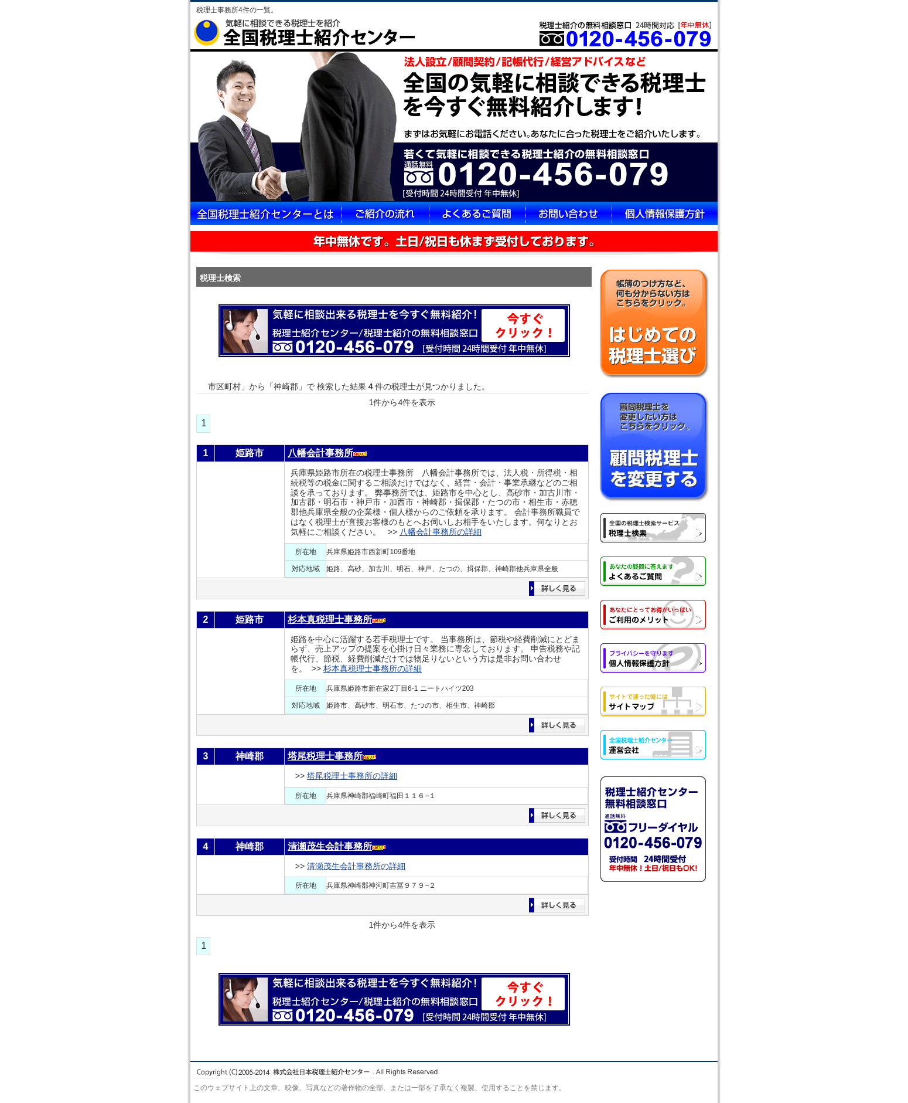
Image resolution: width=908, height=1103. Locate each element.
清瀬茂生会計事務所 (330, 846)
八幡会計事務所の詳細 (441, 532)
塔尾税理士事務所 (325, 756)
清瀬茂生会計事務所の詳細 (356, 866)
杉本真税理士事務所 (330, 620)
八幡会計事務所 (320, 453)
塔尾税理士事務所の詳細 (352, 775)
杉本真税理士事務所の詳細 (372, 668)
